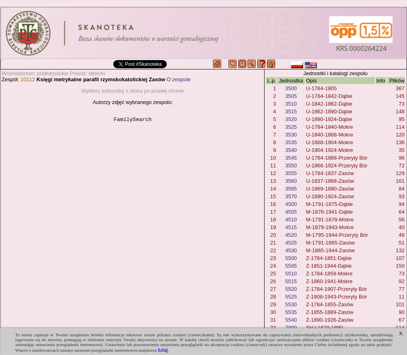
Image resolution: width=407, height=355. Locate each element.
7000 (291, 328)
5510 (291, 274)
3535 (291, 142)
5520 (291, 289)
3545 (291, 158)
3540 (291, 150)
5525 (291, 297)
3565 (291, 189)
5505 (291, 266)
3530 (291, 135)
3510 (291, 104)
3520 (291, 119)
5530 (291, 304)
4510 (291, 219)
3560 (291, 181)
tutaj (163, 350)
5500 (291, 258)
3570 (291, 196)
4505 (291, 212)
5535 (291, 312)
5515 (291, 281)
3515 (291, 111)
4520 (291, 235)
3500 (291, 88)
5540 (291, 320)
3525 (291, 127)
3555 (291, 173)
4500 (291, 204)
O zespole (179, 79)
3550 (291, 165)
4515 (291, 227)
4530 (291, 250)
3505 (291, 96)
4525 (291, 243)
